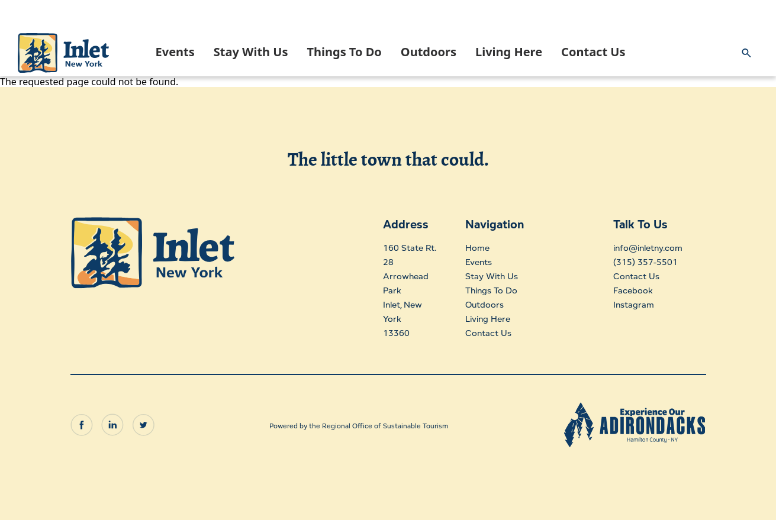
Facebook (627, 290)
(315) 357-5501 (639, 262)
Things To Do (344, 52)
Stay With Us (251, 52)
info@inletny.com (644, 247)
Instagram (628, 304)
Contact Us (593, 52)
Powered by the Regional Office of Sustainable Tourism (358, 422)
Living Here (508, 52)
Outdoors (428, 52)
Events (175, 52)
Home (477, 247)
